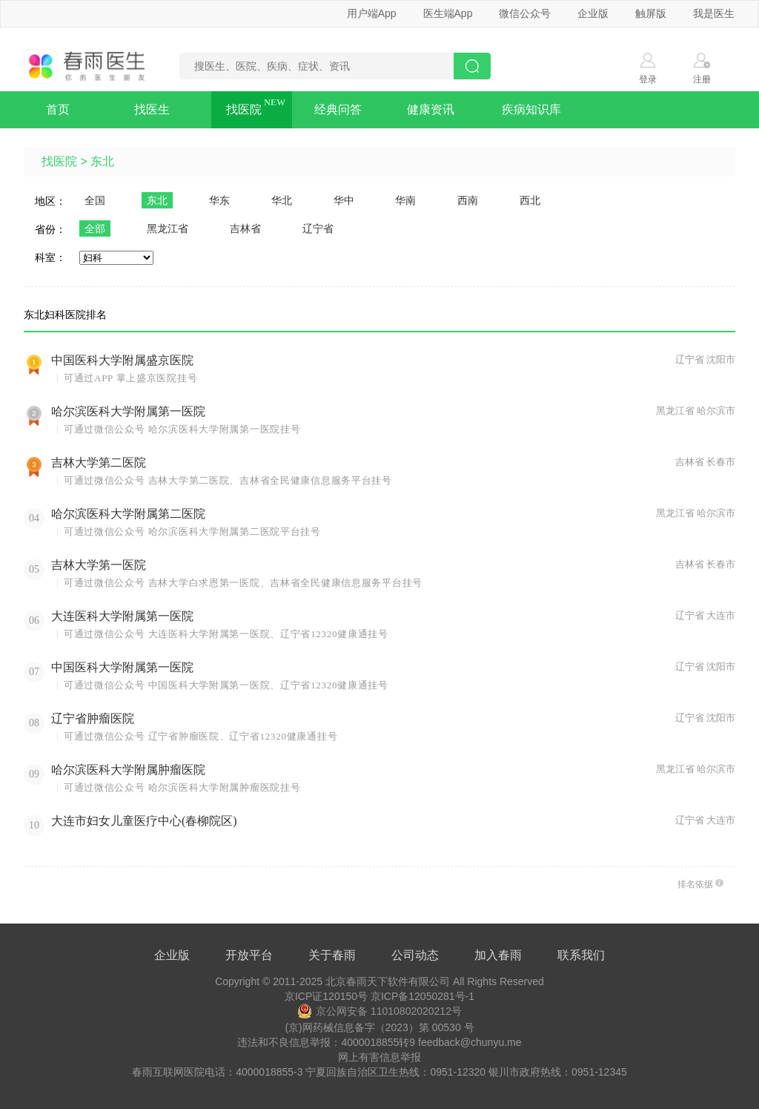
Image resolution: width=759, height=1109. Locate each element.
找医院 (244, 109)
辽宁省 (318, 228)
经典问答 (338, 109)
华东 (219, 200)
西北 (530, 200)
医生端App (448, 13)
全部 (94, 228)
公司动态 (415, 955)
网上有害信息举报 (379, 1057)
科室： (50, 257)
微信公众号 (525, 13)
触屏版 (650, 13)
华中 (344, 200)
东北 (102, 161)
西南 (467, 200)
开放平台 (249, 955)
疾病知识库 (531, 109)
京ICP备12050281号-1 (422, 996)
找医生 (152, 109)
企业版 (593, 13)
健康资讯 (430, 109)
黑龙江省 (167, 228)
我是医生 (714, 13)
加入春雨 (498, 955)
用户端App (372, 13)
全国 (94, 200)
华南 (405, 200)
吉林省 (245, 228)
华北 (281, 200)
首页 (58, 109)
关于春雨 (332, 955)
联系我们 (581, 955)
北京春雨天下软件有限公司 (387, 981)
